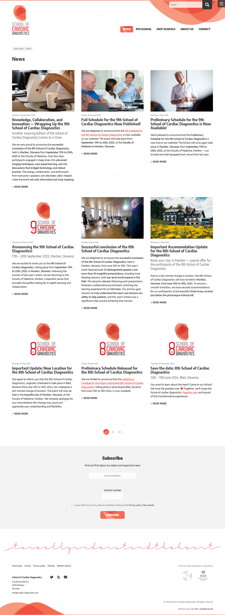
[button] (112, 515)
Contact (27, 566)
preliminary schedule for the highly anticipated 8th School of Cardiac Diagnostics (112, 383)
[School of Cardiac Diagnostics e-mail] (65, 577)
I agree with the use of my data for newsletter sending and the (114, 505)
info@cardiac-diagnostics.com (25, 593)
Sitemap (51, 566)
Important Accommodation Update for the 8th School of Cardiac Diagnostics (179, 251)
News (28, 49)
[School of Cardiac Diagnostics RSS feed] (58, 577)
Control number (112, 490)
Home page (19, 49)
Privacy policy (39, 566)
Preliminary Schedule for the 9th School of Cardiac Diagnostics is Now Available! (181, 124)
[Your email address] (112, 476)
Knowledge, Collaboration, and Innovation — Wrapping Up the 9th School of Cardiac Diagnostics (41, 124)
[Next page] (120, 432)
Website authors (64, 566)
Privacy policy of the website (141, 505)
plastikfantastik (206, 609)
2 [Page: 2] (113, 432)
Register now (190, 392)
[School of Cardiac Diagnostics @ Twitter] (52, 577)
